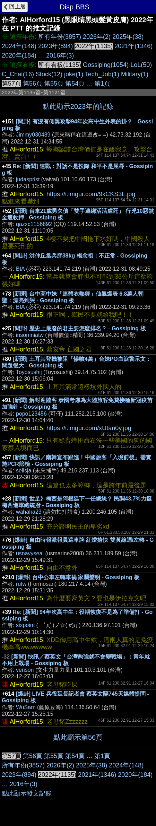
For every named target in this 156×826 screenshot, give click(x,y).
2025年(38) (128, 36)
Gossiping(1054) (106, 64)
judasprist (28, 179)
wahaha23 (29, 512)
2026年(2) (97, 36)
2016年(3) (60, 55)
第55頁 (53, 83)
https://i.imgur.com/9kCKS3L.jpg (90, 194)
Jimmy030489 (33, 135)
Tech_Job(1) (102, 74)
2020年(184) (19, 55)
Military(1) (134, 74)
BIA (20, 269)
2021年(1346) (133, 46)
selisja (23, 470)
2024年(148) (19, 46)
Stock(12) (49, 74)
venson (25, 670)
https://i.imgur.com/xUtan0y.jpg (88, 428)
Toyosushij (29, 372)
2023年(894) (55, 46)
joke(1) (73, 74)
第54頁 (75, 83)
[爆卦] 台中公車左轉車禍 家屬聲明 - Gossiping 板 (77, 577)
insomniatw (30, 335)
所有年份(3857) (59, 36)
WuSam (26, 707)
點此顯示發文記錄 (27, 793)
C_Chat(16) (18, 74)
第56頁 (32, 83)
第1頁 (102, 83)
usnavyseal (30, 553)
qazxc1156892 (34, 224)
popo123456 (31, 414)
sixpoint (25, 625)
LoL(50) (141, 64)
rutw (21, 584)
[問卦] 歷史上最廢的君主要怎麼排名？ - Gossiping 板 (79, 328)
